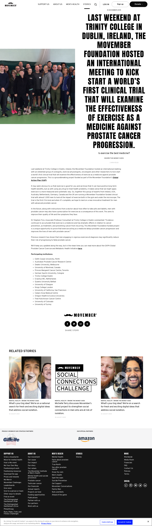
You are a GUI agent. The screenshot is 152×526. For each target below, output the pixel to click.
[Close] (148, 521)
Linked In (145, 485)
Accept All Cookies (124, 522)
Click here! (131, 485)
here (80, 249)
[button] (96, 4)
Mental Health (15, 401)
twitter (140, 485)
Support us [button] (43, 4)
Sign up (120, 4)
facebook (126, 485)
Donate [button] (139, 5)
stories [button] (87, 4)
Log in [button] (106, 4)
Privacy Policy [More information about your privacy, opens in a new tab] (46, 523)
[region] (76, 522)
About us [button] (57, 4)
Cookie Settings (107, 522)
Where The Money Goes (114, 158)
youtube (135, 485)
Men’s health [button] (72, 4)
